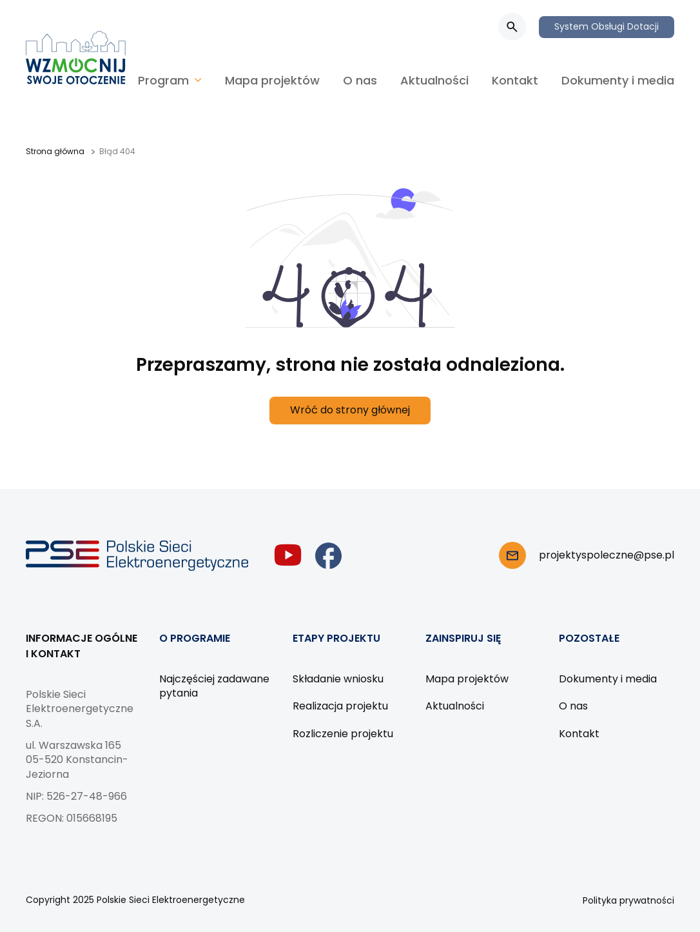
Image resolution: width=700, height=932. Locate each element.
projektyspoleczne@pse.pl (606, 555)
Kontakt (515, 80)
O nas (360, 80)
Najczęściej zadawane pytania (214, 685)
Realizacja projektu (340, 706)
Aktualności (434, 80)
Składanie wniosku (338, 678)
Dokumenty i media (617, 80)
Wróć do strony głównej (350, 409)
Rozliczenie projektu (343, 733)
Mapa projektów (272, 80)
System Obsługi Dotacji (606, 26)
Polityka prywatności (628, 900)
